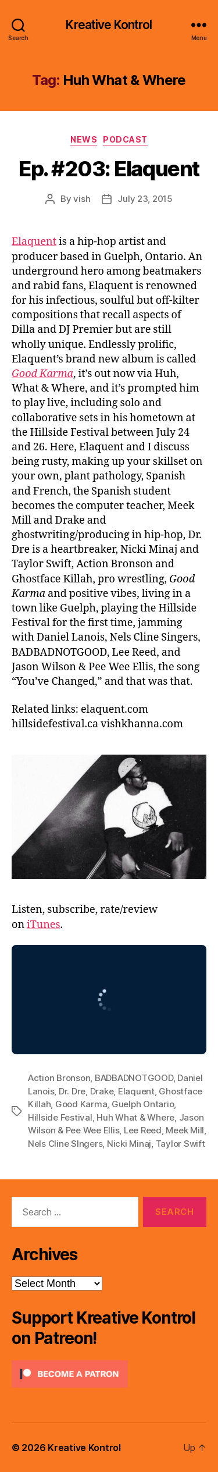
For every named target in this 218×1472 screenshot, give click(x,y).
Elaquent (34, 241)
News (83, 139)
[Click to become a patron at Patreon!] (109, 1374)
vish (81, 198)
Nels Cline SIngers (65, 1143)
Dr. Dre (72, 1091)
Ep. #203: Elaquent (109, 169)
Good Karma (42, 374)
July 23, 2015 (145, 198)
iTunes (43, 924)
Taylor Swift (180, 1143)
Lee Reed (143, 1130)
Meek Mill (185, 1130)
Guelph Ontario (143, 1104)
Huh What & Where (135, 1117)
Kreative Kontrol (109, 25)
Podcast (125, 139)
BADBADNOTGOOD (134, 1077)
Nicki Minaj (129, 1143)
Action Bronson (59, 1077)
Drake (102, 1091)
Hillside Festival (60, 1117)
